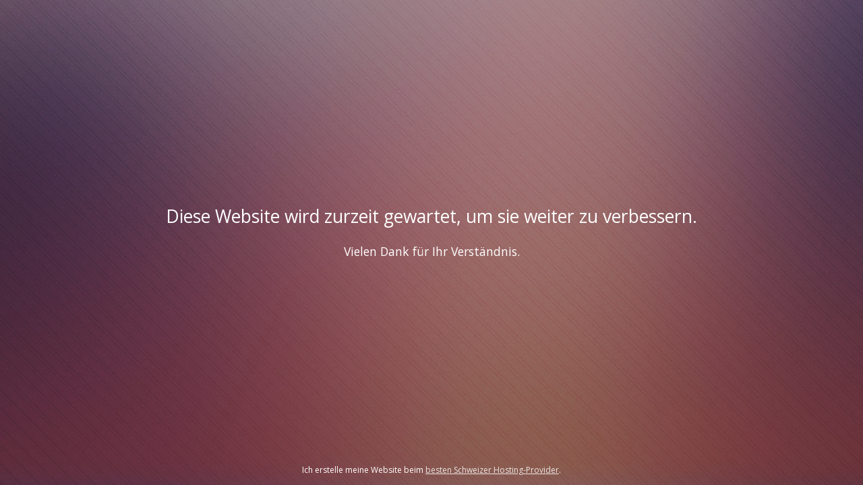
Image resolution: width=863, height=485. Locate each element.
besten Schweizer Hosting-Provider (492, 470)
